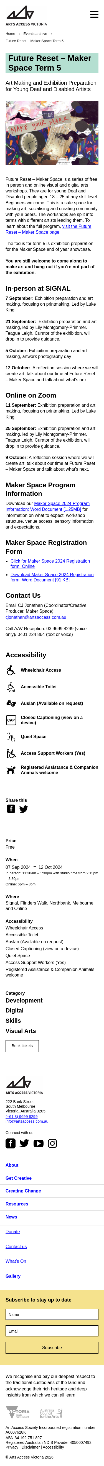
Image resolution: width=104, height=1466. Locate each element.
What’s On (16, 1261)
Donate (13, 1231)
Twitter (24, 1143)
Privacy (12, 1447)
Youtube (39, 1143)
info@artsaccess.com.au (27, 1121)
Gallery (13, 1276)
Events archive (35, 34)
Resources (17, 1204)
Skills (13, 1020)
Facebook (11, 1143)
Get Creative (19, 1178)
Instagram (52, 1143)
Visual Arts (21, 1031)
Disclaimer (31, 1447)
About (12, 1165)
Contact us (16, 1246)
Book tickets (22, 1046)
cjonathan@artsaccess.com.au (36, 617)
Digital (15, 1010)
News (11, 1217)
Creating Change (23, 1191)
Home (10, 34)
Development (24, 1000)
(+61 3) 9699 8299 (21, 1116)
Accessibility (53, 1447)
